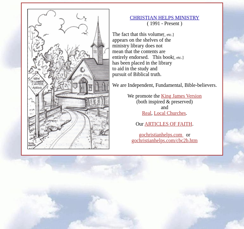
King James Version (181, 96)
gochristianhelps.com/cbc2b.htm (165, 140)
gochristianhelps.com (161, 134)
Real (146, 113)
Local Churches (170, 113)
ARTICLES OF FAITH (168, 124)
